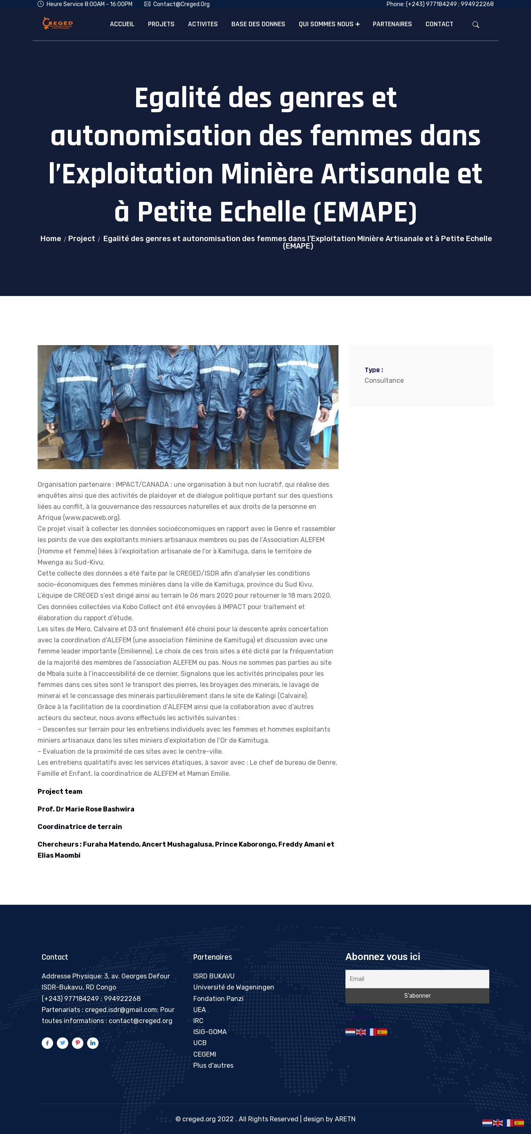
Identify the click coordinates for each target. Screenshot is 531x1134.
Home (50, 238)
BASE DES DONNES (258, 24)
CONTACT (439, 24)
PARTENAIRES (392, 24)
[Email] (417, 979)
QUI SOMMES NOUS (326, 24)
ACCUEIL (122, 24)
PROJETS (161, 24)
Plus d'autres (213, 1065)
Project (81, 238)
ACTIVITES (203, 24)
